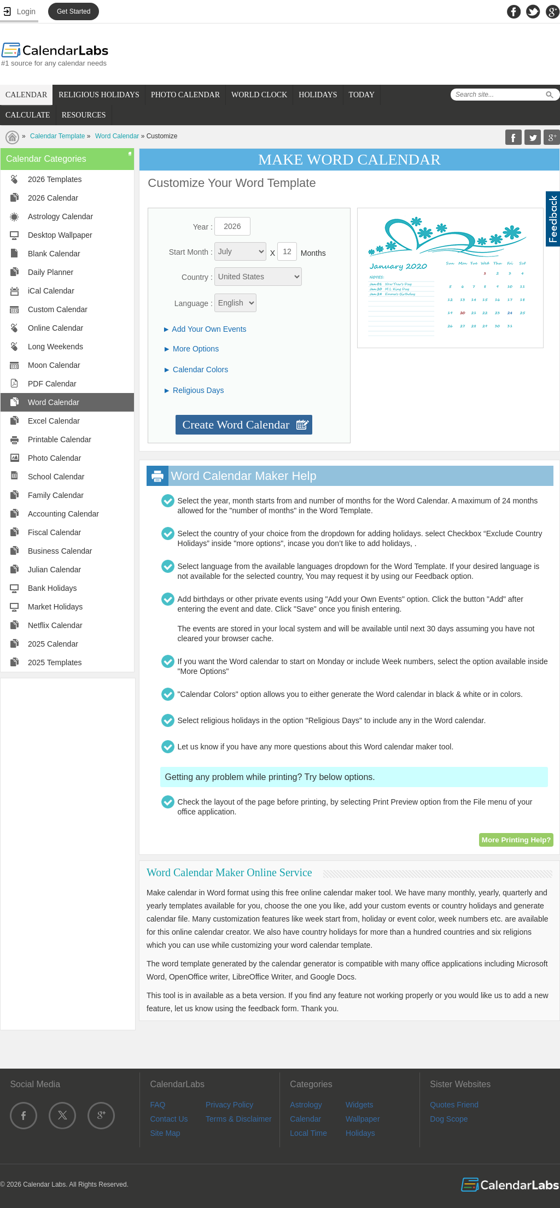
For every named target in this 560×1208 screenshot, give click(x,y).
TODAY (362, 95)
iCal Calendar (51, 290)
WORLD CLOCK (259, 95)
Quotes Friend (454, 1104)
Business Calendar (60, 551)
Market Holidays (55, 606)
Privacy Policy (229, 1104)
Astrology (306, 1104)
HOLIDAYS (318, 95)
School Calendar (56, 476)
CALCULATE (27, 115)
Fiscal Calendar (54, 532)
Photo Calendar (54, 458)
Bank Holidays (52, 588)
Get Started (73, 11)
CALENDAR (26, 95)
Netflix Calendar (55, 625)
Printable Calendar (59, 439)
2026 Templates (55, 179)
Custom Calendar (58, 309)
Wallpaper (363, 1119)
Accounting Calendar (63, 513)
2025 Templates (55, 662)
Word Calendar (117, 136)
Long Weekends (55, 346)
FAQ (157, 1104)
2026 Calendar (53, 197)
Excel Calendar (54, 421)
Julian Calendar (54, 569)
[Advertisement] (68, 853)
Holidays (360, 1133)
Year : (203, 226)
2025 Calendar (53, 644)
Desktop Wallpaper (60, 235)
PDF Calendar (52, 383)
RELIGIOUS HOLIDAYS (99, 95)
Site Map (165, 1133)
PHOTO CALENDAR (185, 95)
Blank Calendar (54, 253)
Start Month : (191, 252)
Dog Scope (449, 1119)
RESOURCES (84, 115)
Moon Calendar (54, 365)
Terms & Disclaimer (239, 1119)
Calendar (305, 1119)
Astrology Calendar (60, 216)
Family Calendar (56, 495)
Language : (193, 303)
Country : (197, 277)
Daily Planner (50, 272)
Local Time (308, 1133)
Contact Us (169, 1119)
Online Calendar (55, 328)
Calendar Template (57, 136)
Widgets (360, 1104)
